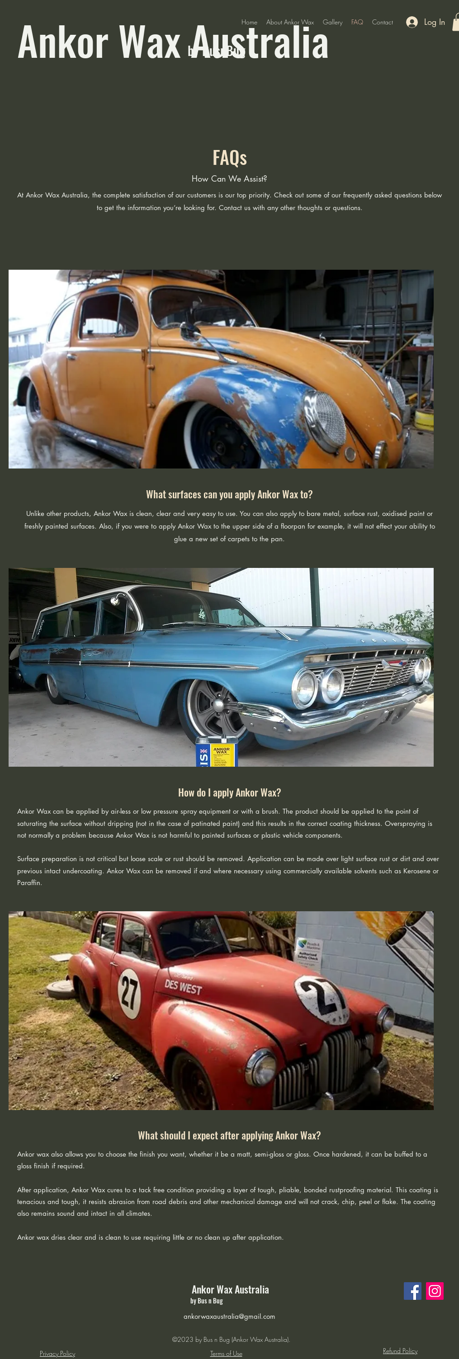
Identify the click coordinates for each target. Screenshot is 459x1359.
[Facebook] (412, 1291)
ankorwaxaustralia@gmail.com (229, 1316)
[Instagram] (435, 1291)
